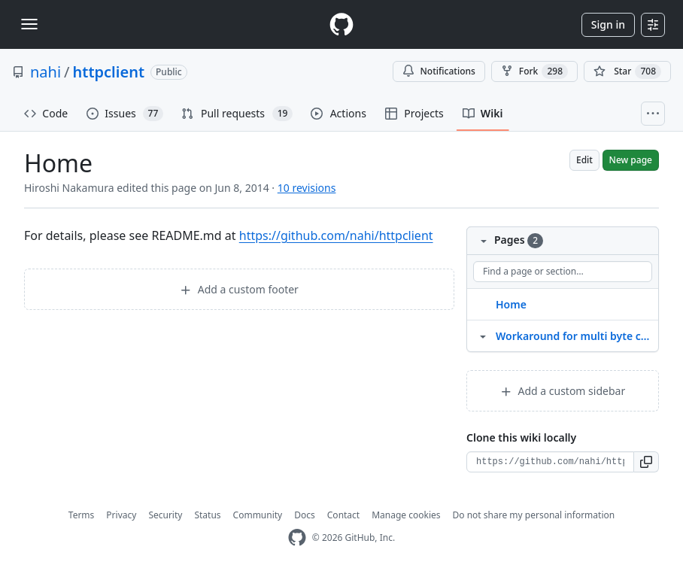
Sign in (608, 24)
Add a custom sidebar (562, 391)
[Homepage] (341, 24)
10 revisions (307, 188)
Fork (534, 71)
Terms (81, 515)
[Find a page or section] (562, 271)
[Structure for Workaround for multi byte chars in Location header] (483, 335)
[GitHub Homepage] (297, 537)
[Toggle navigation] (29, 24)
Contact (343, 515)
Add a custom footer (239, 289)
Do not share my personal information (534, 515)
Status (207, 515)
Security (165, 515)
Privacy (121, 515)
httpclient (108, 72)
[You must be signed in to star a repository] (627, 71)
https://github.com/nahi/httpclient (336, 235)
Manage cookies (406, 515)
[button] (646, 461)
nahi (45, 72)
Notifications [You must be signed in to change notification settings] (438, 71)
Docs (304, 515)
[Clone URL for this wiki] (550, 461)
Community (258, 515)
